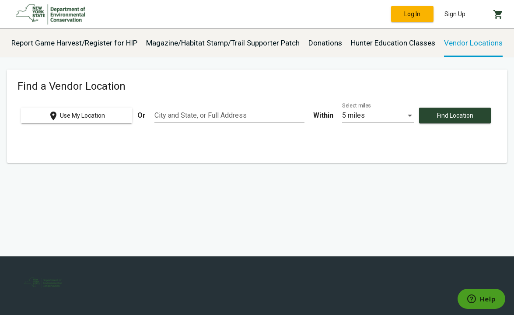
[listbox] (378, 115)
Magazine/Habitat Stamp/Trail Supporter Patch (223, 42)
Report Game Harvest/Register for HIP (74, 42)
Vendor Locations (473, 42)
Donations (325, 42)
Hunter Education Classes (393, 42)
